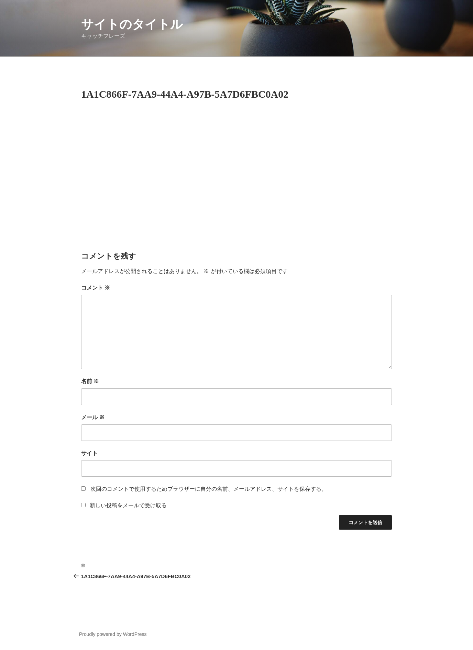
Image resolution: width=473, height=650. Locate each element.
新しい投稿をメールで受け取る (128, 505)
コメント (95, 288)
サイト (89, 453)
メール (92, 417)
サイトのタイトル (132, 24)
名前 (90, 381)
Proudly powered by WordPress (113, 634)
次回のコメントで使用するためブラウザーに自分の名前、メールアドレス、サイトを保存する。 (208, 489)
